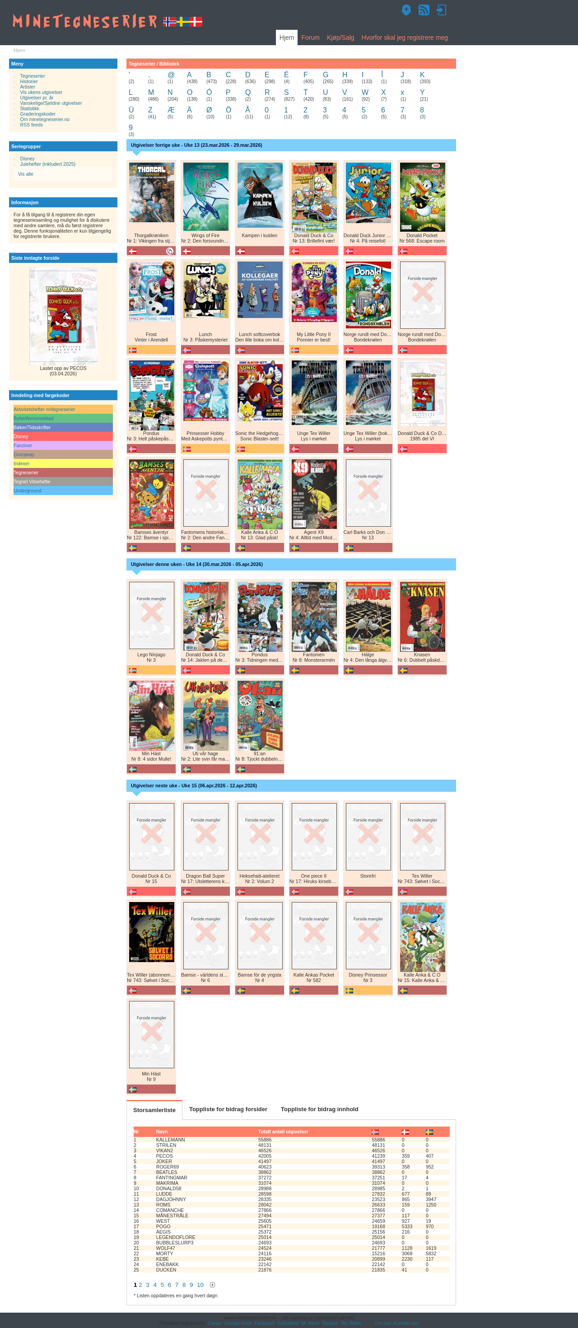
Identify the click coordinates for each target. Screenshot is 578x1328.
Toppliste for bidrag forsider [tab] (228, 1109)
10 (200, 1284)
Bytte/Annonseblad (34, 418)
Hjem (287, 37)
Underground (28, 490)
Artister (27, 86)
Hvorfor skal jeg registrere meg (405, 37)
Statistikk (29, 108)
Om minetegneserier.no (45, 119)
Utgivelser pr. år (37, 97)
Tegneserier (32, 76)
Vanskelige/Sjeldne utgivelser (51, 103)
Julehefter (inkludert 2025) (48, 164)
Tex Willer (351, 1323)
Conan (215, 1323)
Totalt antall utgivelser (283, 1131)
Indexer (21, 463)
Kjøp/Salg (340, 37)
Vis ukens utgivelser (41, 92)
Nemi (314, 1323)
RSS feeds (31, 124)
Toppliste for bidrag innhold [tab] (320, 1109)
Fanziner (23, 445)
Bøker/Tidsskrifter (32, 427)
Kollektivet (288, 1323)
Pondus (330, 1323)
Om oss (383, 1323)
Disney (27, 158)
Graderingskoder (38, 114)
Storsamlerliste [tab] (154, 1110)
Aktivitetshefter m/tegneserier (44, 409)
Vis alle (25, 174)
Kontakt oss (406, 1323)
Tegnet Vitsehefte (32, 481)
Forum (310, 37)
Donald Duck (238, 1323)
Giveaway (24, 454)
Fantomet (265, 1323)
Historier (29, 81)
